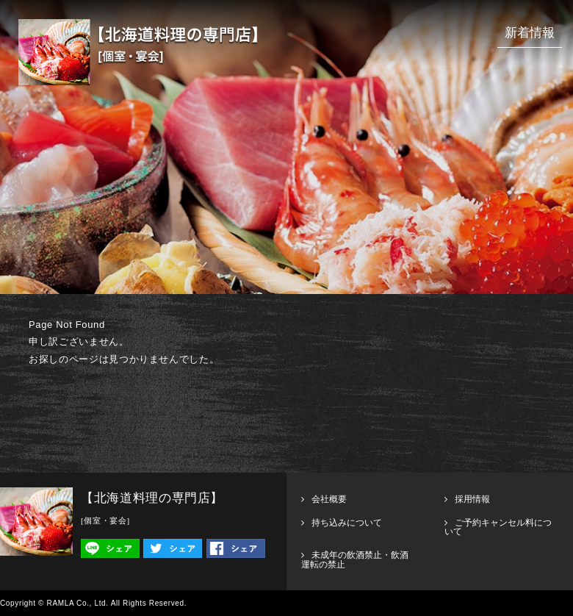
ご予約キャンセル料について (498, 527)
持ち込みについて (346, 522)
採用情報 (472, 499)
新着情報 (530, 33)
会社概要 (329, 499)
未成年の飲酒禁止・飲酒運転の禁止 (354, 559)
